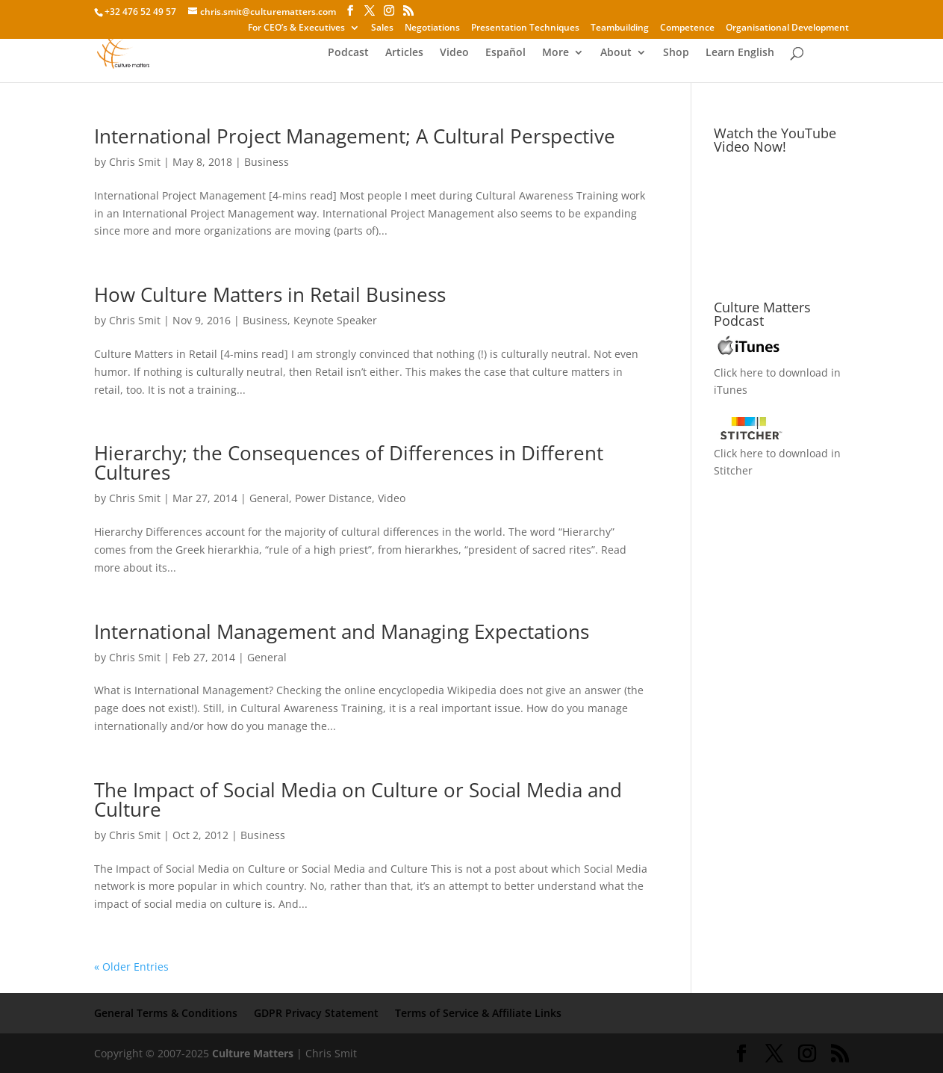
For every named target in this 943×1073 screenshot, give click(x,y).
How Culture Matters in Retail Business (270, 294)
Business (266, 162)
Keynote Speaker (335, 320)
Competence (687, 28)
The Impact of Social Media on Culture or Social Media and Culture (358, 799)
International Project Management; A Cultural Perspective (354, 136)
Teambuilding (620, 28)
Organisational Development (787, 28)
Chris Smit (135, 162)
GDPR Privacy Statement (316, 1013)
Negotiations (432, 28)
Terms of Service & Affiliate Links (478, 1013)
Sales (382, 28)
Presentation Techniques (525, 28)
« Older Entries (131, 966)
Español (505, 53)
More (555, 53)
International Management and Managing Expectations (341, 631)
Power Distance (333, 498)
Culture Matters (252, 1053)
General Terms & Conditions (165, 1013)
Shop (676, 53)
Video (454, 53)
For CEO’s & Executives (296, 28)
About (616, 53)
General (269, 498)
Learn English (740, 53)
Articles (404, 53)
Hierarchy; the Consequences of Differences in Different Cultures (348, 462)
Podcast (348, 53)
